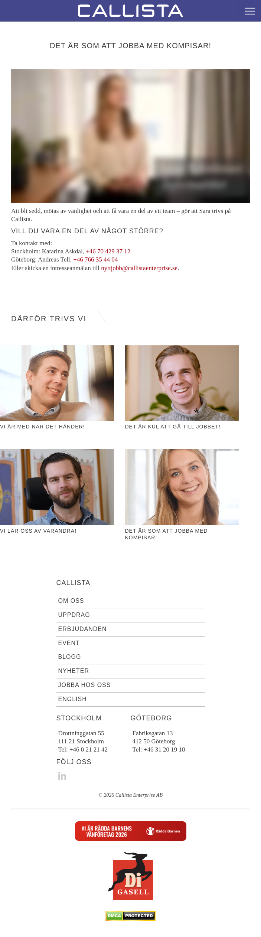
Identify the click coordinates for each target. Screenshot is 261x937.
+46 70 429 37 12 (108, 251)
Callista (73, 582)
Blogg (69, 657)
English (72, 699)
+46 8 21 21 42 (88, 749)
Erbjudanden (82, 629)
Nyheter (73, 671)
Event (69, 643)
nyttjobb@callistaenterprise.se (139, 268)
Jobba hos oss (84, 685)
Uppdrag (74, 615)
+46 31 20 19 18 (164, 749)
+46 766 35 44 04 (95, 259)
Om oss (71, 601)
